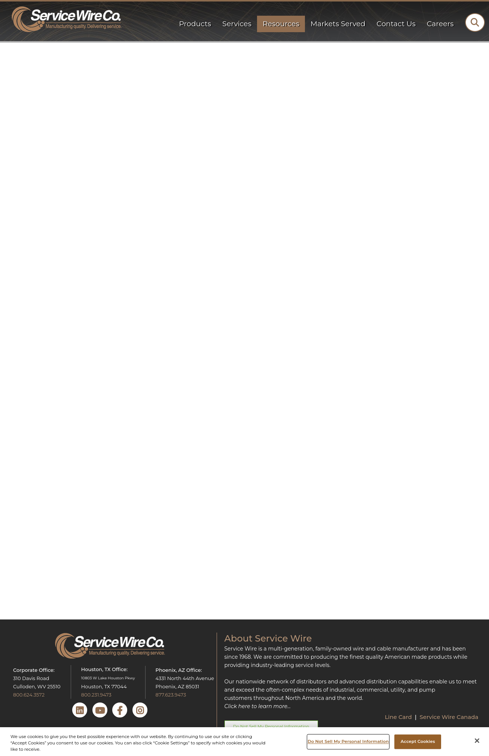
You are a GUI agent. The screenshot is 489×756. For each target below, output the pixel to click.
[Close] (477, 740)
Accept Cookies (418, 741)
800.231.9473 (96, 695)
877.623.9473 (171, 695)
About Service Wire (268, 638)
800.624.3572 (29, 695)
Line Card (399, 716)
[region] (244, 741)
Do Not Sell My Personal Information (348, 741)
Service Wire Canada (448, 716)
